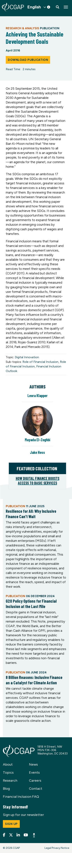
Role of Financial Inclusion (40, 362)
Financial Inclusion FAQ (21, 796)
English (34, 7)
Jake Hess (37, 452)
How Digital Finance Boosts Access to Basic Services (37, 480)
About (8, 764)
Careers (35, 780)
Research (10, 780)
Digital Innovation (27, 357)
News (33, 764)
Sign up (11, 824)
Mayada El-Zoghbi (37, 439)
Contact (35, 788)
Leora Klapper (37, 395)
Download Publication (28, 60)
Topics (8, 772)
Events (34, 772)
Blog (6, 788)
